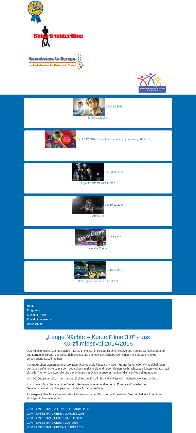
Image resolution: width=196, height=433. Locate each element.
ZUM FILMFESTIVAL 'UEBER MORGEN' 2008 (55, 413)
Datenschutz (35, 324)
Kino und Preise (37, 314)
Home (30, 305)
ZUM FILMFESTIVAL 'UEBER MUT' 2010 (52, 422)
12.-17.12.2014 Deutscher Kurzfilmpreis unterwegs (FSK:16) (114, 139)
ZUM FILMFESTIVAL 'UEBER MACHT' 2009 (54, 418)
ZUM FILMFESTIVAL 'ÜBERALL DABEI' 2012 (55, 427)
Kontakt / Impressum (39, 319)
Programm (33, 310)
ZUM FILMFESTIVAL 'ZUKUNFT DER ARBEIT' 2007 (59, 409)
